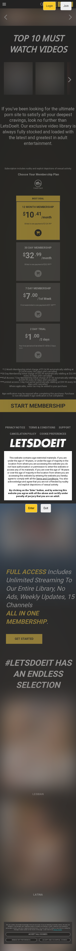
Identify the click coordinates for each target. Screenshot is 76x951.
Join (66, 6)
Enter (31, 508)
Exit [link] (46, 508)
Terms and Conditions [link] (47, 478)
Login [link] (49, 6)
